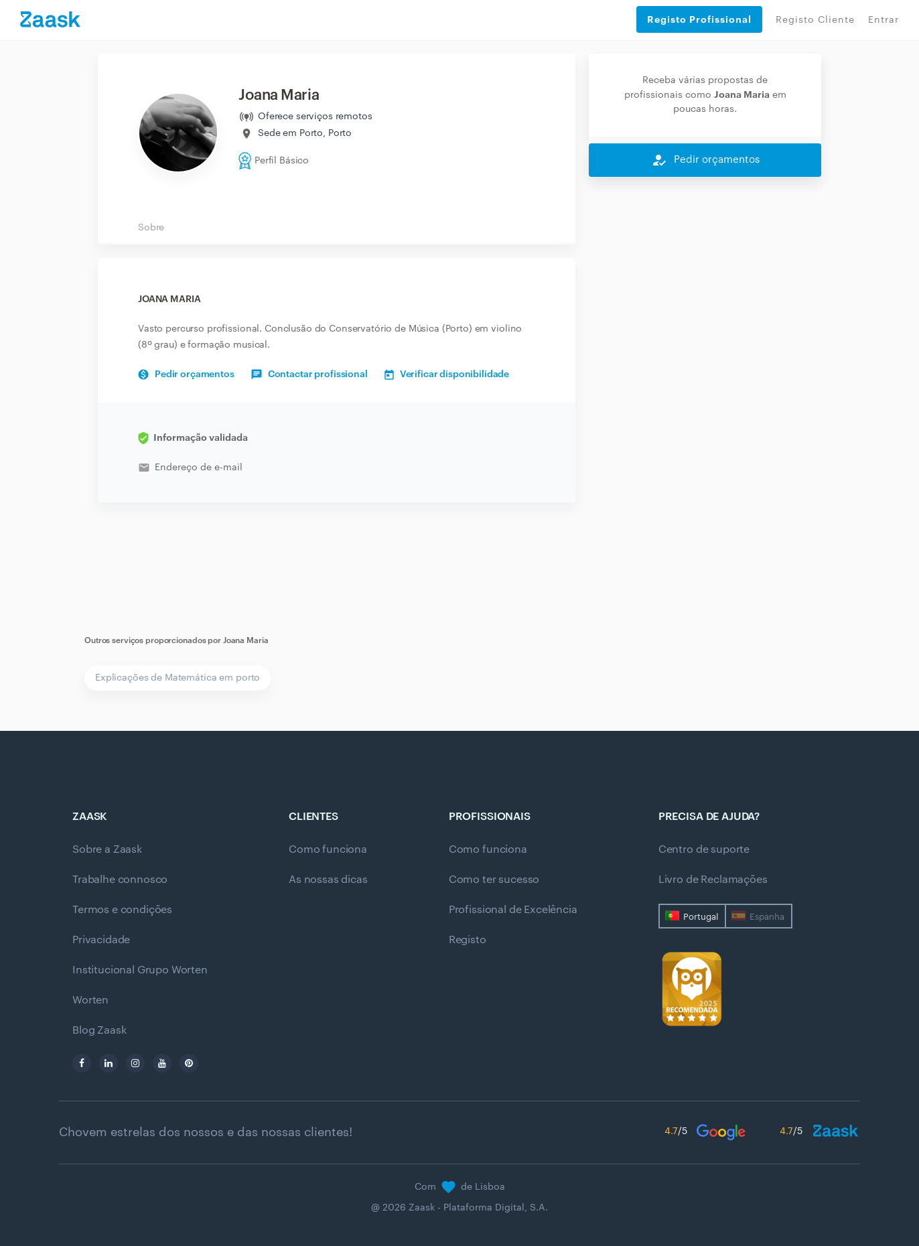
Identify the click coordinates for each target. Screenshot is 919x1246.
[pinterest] (189, 1063)
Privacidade (101, 939)
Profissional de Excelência (513, 909)
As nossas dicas (328, 879)
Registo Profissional (699, 19)
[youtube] (162, 1063)
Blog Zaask (99, 1030)
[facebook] (81, 1063)
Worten (90, 1000)
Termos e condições (122, 909)
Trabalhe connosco (119, 879)
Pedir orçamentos (186, 374)
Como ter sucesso (494, 879)
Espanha (767, 916)
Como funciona (328, 849)
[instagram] (135, 1063)
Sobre (151, 227)
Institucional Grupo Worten (140, 970)
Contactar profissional (309, 374)
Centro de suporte (704, 849)
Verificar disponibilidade (447, 374)
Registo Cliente (815, 20)
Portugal (700, 916)
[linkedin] (108, 1063)
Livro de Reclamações (713, 879)
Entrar (883, 20)
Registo (467, 939)
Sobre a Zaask (107, 849)
